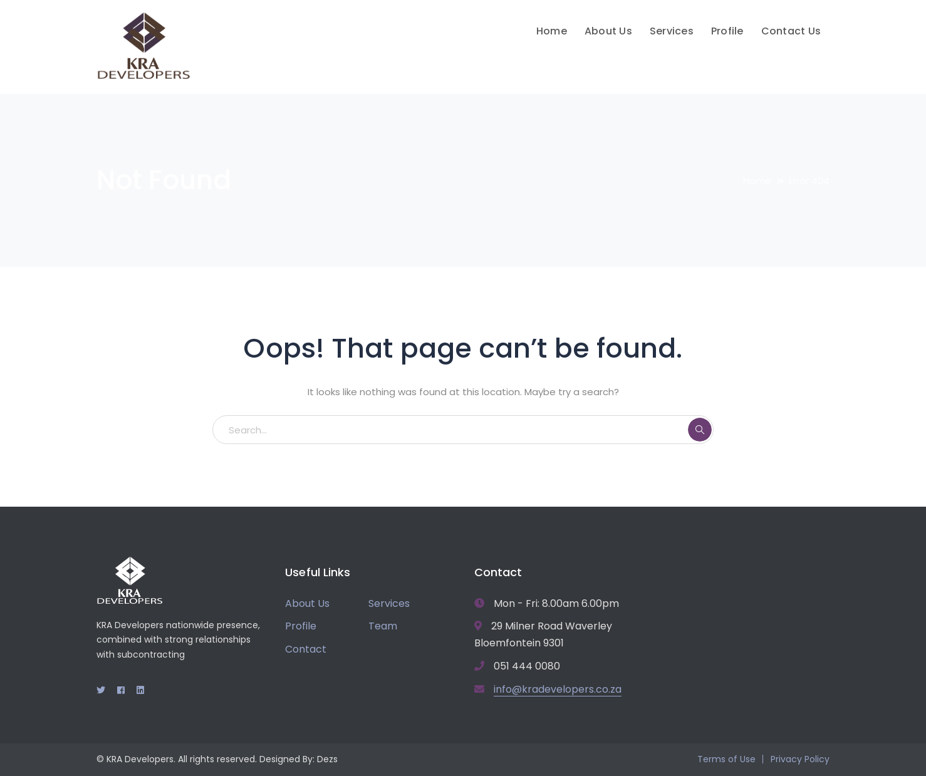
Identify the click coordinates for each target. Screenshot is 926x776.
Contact (305, 649)
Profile (300, 626)
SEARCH (700, 430)
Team (382, 626)
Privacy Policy (800, 759)
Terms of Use (726, 759)
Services (389, 603)
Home (757, 180)
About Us (307, 603)
